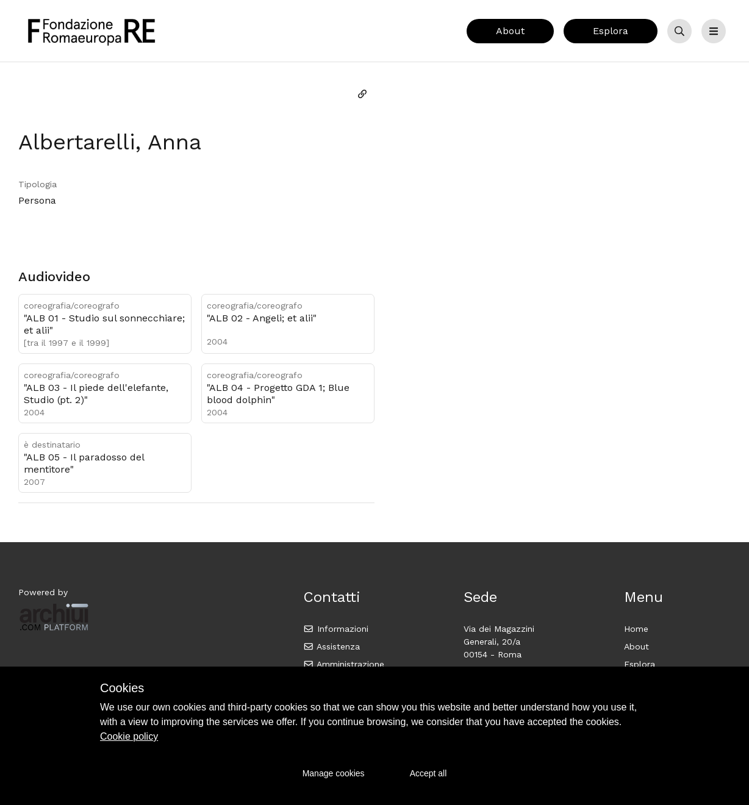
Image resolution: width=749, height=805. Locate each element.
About (510, 31)
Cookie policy (129, 736)
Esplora (610, 31)
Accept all (428, 773)
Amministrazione (343, 664)
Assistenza (331, 646)
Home (636, 629)
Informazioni (335, 629)
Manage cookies (334, 773)
